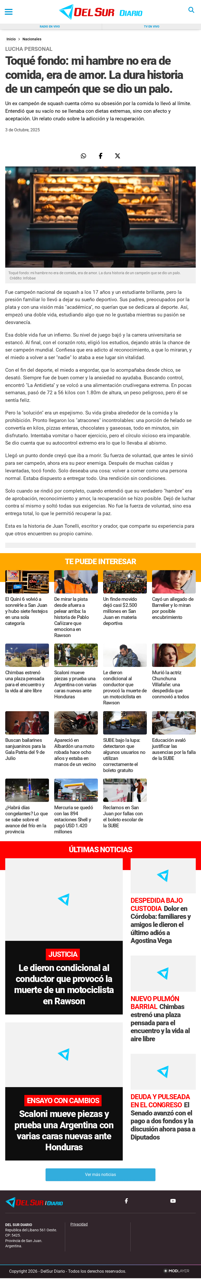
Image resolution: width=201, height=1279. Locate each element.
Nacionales (32, 39)
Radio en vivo (50, 26)
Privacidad (79, 1225)
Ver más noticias (100, 1175)
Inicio (11, 39)
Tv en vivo (151, 26)
